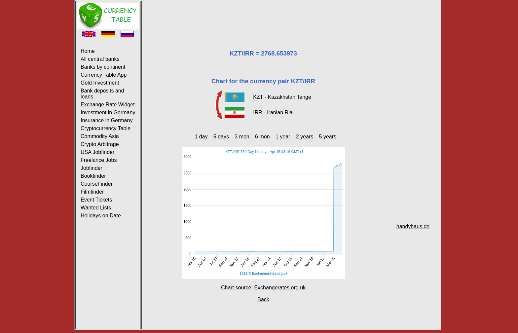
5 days (221, 136)
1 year (283, 136)
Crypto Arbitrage (100, 144)
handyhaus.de (413, 226)
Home (88, 51)
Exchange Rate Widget (108, 104)
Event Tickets (96, 200)
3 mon (242, 136)
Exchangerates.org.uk (280, 287)
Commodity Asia (100, 136)
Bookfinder (93, 176)
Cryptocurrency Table (105, 128)
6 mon (262, 136)
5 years (327, 136)
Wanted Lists (96, 207)
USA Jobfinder (97, 152)
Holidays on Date (101, 215)
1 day (201, 136)
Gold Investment (100, 83)
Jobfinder (91, 168)
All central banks (100, 59)
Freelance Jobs (99, 160)
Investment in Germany (108, 112)
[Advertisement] (263, 17)
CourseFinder (97, 184)
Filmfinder (92, 192)
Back (263, 299)
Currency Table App (104, 75)
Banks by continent (103, 67)
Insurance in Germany (106, 120)
